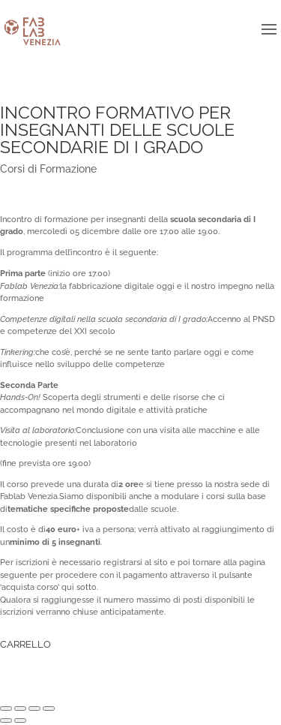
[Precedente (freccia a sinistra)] (6, 720)
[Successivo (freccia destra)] (20, 720)
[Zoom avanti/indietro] (49, 708)
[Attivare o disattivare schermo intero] (34, 708)
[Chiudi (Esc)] (6, 708)
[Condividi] (20, 708)
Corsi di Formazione (48, 169)
